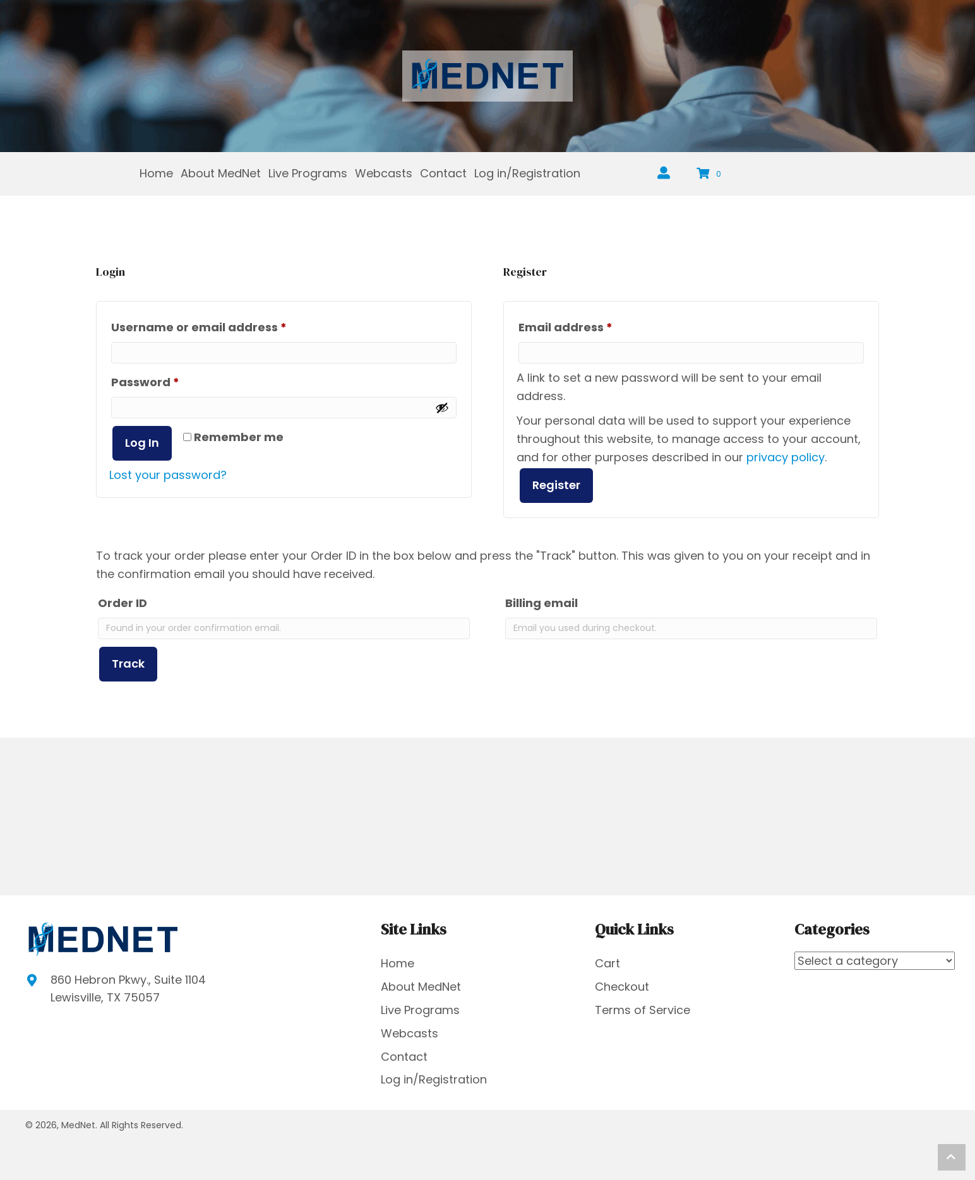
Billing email (541, 603)
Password (172, 380)
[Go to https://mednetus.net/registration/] (663, 174)
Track (128, 663)
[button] (952, 1157)
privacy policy (785, 457)
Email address (592, 325)
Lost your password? (168, 475)
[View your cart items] (711, 174)
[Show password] (442, 408)
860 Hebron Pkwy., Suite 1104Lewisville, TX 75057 (128, 989)
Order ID (122, 603)
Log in (142, 443)
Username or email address (226, 325)
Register (556, 485)
